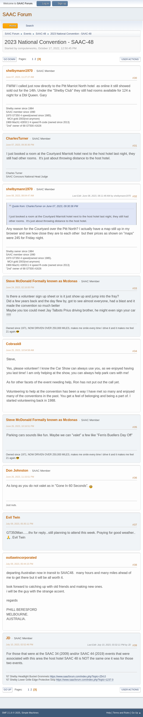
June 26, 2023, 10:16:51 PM (20, 426)
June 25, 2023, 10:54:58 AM (20, 350)
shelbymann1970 (19, 70)
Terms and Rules (121, 712)
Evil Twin (13, 517)
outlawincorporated (21, 557)
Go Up (7, 689)
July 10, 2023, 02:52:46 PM (19, 644)
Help (108, 712)
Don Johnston (17, 470)
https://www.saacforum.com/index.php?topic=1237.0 (84, 679)
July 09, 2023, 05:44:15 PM (19, 564)
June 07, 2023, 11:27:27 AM (20, 77)
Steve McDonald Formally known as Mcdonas (41, 281)
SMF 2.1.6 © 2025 (11, 712)
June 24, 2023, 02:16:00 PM (20, 287)
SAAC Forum (17, 14)
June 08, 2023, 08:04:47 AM (20, 195)
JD (8, 638)
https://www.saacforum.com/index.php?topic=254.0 (78, 676)
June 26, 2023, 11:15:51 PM (20, 477)
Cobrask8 (13, 344)
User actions (130, 59)
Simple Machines (29, 712)
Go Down (9, 59)
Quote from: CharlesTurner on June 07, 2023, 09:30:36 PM (45, 206)
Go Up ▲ (136, 712)
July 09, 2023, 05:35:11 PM (19, 523)
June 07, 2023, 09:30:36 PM (20, 144)
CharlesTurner (17, 138)
